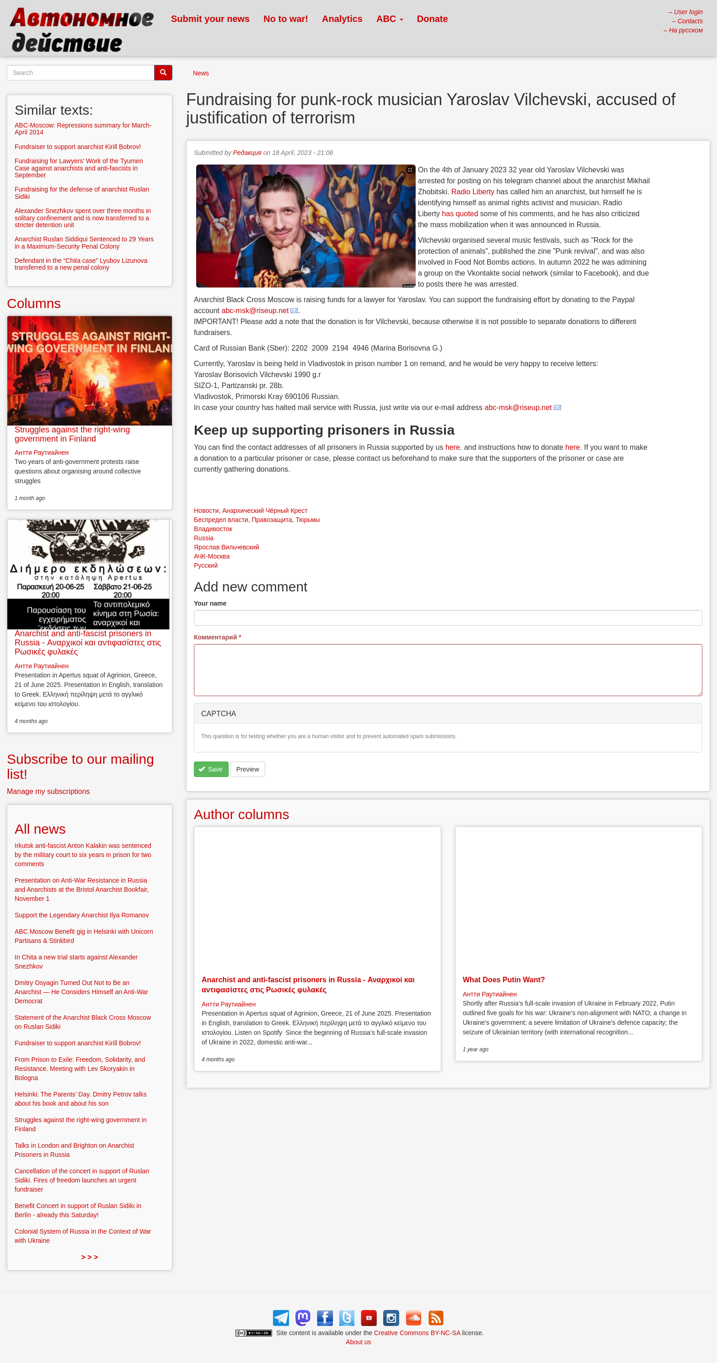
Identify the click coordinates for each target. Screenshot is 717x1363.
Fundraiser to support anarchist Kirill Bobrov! (78, 146)
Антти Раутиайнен (229, 1004)
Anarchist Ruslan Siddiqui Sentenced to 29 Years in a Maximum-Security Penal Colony (84, 242)
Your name (210, 603)
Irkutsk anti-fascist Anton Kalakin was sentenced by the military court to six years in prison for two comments (83, 855)
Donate (432, 19)
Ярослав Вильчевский (226, 547)
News (201, 73)
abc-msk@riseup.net (255, 310)
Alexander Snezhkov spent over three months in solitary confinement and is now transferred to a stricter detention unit (83, 218)
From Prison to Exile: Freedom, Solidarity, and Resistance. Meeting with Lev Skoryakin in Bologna (80, 1068)
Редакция (247, 152)
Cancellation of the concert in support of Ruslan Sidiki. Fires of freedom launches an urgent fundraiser (82, 1180)
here (452, 447)
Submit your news (210, 19)
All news (40, 828)
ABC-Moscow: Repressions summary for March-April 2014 (83, 129)
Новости (206, 510)
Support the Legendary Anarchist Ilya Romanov (82, 915)
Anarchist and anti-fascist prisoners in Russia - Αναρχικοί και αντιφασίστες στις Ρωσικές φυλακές (88, 642)
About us (358, 1342)
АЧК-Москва (212, 556)
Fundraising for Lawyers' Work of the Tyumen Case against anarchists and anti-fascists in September (79, 168)
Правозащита (271, 519)
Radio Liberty (472, 192)
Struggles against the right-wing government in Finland (72, 434)
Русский (206, 565)
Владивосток (213, 528)
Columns (34, 303)
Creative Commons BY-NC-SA (417, 1332)
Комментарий (217, 637)
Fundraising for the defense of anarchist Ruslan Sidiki (82, 193)
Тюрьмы (307, 519)
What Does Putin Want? (504, 980)
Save (210, 769)
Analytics (342, 19)
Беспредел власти (221, 519)
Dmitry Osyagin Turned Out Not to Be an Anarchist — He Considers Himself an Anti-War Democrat (81, 992)
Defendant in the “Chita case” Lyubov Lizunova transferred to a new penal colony (81, 264)
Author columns (241, 814)
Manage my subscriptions (48, 791)
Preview (247, 769)
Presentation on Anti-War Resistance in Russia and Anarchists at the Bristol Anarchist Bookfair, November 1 (82, 889)
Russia (204, 538)
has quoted (460, 214)
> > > (89, 1257)
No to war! (285, 19)
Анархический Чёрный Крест (265, 510)
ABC (389, 19)
